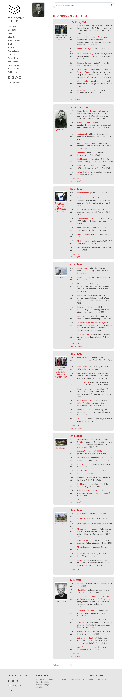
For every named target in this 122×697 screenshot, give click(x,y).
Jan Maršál (81, 553)
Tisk (71, 665)
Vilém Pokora (82, 366)
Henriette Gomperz (84, 540)
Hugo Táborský (83, 334)
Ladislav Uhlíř (82, 471)
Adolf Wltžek (82, 357)
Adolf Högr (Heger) (84, 227)
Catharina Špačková (85, 638)
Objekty (11, 37)
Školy (10, 44)
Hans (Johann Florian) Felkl (87, 490)
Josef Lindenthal (83, 519)
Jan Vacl (38, 19)
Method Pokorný (83, 241)
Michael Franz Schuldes (86, 284)
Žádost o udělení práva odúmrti (89, 37)
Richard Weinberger (85, 295)
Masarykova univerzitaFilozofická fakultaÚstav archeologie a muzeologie (44, 683)
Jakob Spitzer (82, 583)
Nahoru (56, 665)
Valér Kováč (81, 419)
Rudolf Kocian (82, 90)
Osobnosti (12, 26)
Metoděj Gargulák (84, 547)
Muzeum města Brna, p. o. (73, 679)
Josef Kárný (81, 484)
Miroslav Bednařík (84, 247)
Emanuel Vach (82, 477)
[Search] (83, 5)
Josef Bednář (82, 159)
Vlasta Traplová (83, 81)
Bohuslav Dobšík (83, 409)
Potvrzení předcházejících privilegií (90, 25)
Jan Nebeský (82, 514)
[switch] (9, 685)
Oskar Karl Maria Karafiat (87, 611)
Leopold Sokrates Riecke (86, 209)
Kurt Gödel (81, 373)
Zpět (64, 665)
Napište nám (14, 68)
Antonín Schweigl (84, 49)
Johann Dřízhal (83, 457)
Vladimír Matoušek (84, 400)
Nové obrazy (13, 65)
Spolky (11, 47)
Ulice (10, 33)
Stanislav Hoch (83, 631)
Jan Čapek (81, 307)
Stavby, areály (14, 40)
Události (12, 30)
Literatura (12, 54)
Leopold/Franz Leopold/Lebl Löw (89, 451)
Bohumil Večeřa (83, 172)
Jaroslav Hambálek (84, 389)
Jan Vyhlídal (81, 277)
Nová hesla (13, 61)
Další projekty (14, 72)
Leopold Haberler (84, 464)
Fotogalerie (13, 58)
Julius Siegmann (83, 524)
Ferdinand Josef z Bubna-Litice (89, 198)
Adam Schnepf (83, 193)
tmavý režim (17, 685)
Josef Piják (81, 152)
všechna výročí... (76, 99)
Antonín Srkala (83, 647)
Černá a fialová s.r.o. (97, 679)
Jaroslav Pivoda (83, 165)
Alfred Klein (81, 590)
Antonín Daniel (83, 143)
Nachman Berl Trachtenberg (88, 218)
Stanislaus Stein (83, 122)
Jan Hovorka (82, 268)
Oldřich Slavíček (83, 382)
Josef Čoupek (82, 134)
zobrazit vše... (75, 97)
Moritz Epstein (83, 234)
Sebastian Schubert (84, 63)
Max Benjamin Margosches (87, 529)
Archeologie (13, 51)
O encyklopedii (14, 82)
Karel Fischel (82, 316)
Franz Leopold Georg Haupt (88, 54)
